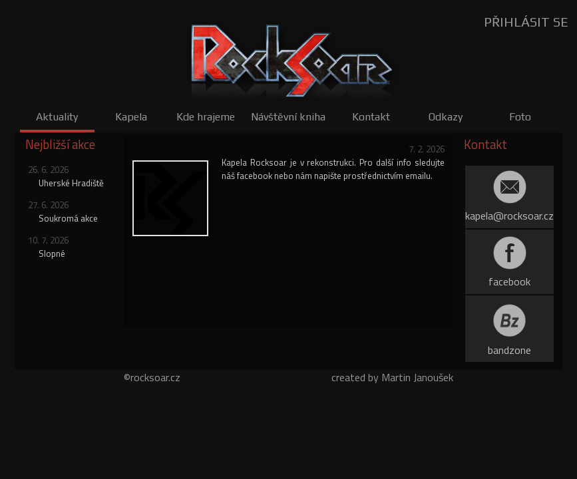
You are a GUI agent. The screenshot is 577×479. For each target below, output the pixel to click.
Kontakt (371, 116)
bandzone (509, 330)
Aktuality (57, 116)
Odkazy (446, 116)
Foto (520, 116)
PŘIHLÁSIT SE (526, 21)
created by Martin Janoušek (392, 377)
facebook (509, 262)
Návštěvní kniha (288, 116)
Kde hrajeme (205, 116)
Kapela (131, 116)
